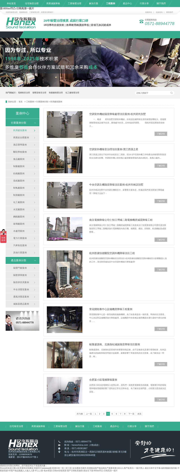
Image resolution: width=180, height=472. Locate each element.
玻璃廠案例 (18, 224)
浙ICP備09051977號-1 (27, 457)
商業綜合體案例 (21, 137)
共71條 (80, 414)
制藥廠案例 (18, 166)
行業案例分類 (42, 102)
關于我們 (161, 3)
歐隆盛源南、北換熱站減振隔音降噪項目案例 (114, 344)
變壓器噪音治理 (39, 92)
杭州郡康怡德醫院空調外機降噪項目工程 (112, 253)
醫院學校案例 (20, 152)
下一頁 (131, 414)
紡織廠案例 (18, 173)
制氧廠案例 (18, 188)
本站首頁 (11, 3)
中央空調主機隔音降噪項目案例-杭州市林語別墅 (116, 184)
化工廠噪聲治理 (72, 92)
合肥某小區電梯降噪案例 (103, 379)
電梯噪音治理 (24, 92)
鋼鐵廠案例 (18, 216)
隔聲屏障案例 (20, 275)
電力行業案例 (20, 238)
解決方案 (93, 3)
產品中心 (127, 3)
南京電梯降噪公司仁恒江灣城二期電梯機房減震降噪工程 (121, 220)
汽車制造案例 (20, 245)
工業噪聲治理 (74, 3)
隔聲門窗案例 (20, 268)
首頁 (21, 102)
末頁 (139, 414)
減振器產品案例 (21, 304)
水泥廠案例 (18, 209)
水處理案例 (18, 231)
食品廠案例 (18, 159)
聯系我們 (169, 12)
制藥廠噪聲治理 (56, 92)
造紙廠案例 (18, 180)
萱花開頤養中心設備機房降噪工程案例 (110, 309)
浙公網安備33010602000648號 (79, 455)
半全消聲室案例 (21, 289)
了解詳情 (161, 134)
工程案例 (110, 3)
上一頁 (89, 414)
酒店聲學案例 (20, 145)
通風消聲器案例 (21, 296)
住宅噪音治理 (32, 3)
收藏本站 (148, 12)
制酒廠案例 (18, 195)
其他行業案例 (20, 252)
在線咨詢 (159, 12)
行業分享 (144, 3)
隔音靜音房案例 (21, 282)
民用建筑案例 (56, 102)
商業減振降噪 (53, 3)
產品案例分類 (18, 260)
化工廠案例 (18, 202)
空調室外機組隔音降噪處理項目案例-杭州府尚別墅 (117, 114)
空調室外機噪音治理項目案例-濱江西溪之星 (113, 149)
